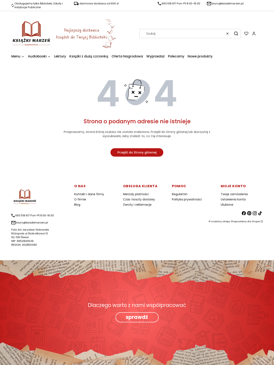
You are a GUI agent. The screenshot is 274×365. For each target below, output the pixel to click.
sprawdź (137, 317)
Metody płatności (136, 194)
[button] (236, 33)
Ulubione (227, 205)
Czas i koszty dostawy (139, 199)
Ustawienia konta (233, 199)
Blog (77, 205)
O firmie (80, 199)
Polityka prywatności (187, 199)
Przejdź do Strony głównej (136, 152)
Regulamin (179, 194)
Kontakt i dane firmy (89, 194)
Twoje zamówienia (234, 194)
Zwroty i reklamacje (137, 205)
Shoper (256, 221)
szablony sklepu (220, 221)
